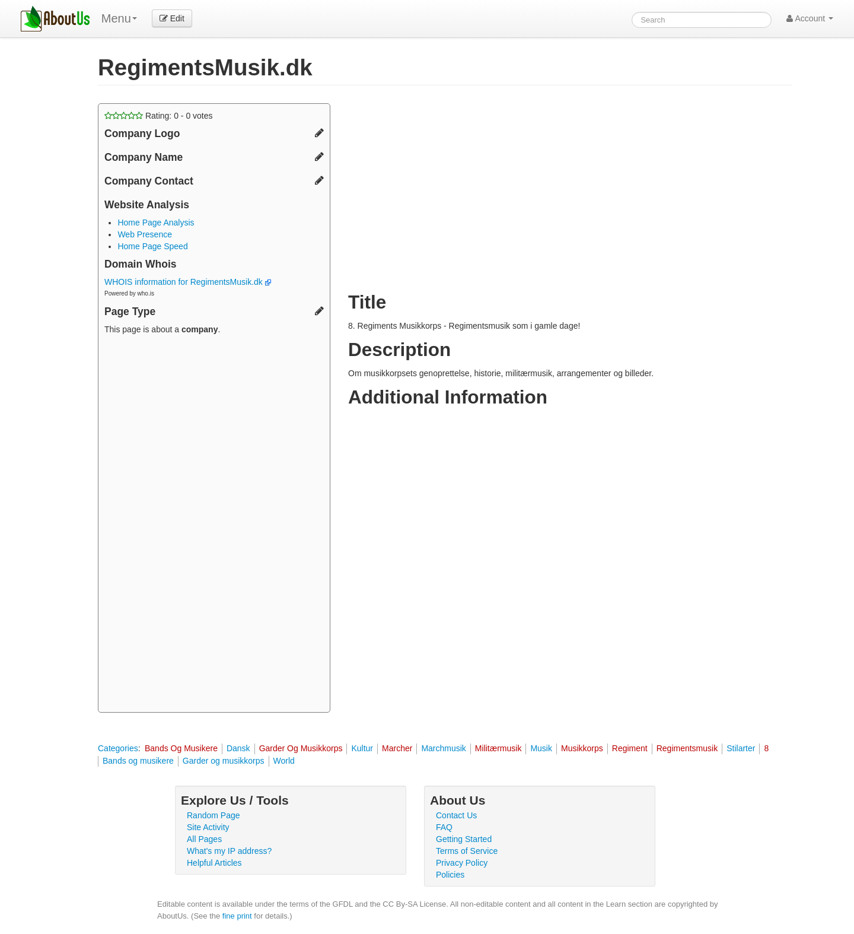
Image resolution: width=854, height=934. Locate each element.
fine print (237, 915)
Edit (172, 18)
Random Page (213, 815)
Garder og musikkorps (224, 760)
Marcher (397, 748)
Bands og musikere (138, 760)
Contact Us (456, 815)
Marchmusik (443, 748)
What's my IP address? (229, 851)
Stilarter (740, 748)
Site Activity (208, 827)
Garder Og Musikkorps (301, 748)
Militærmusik (498, 748)
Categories (118, 748)
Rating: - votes (158, 115)
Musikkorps (582, 748)
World (284, 760)
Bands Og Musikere (181, 748)
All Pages (204, 839)
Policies (450, 874)
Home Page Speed (152, 246)
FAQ (444, 827)
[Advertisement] (214, 525)
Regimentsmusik (687, 748)
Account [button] (809, 18)
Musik (541, 748)
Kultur (362, 748)
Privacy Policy (461, 863)
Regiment (630, 748)
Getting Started (464, 839)
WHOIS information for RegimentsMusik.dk (187, 282)
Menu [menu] (119, 18)
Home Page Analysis (155, 222)
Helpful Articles (214, 863)
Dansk (238, 748)
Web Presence (144, 234)
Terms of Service (467, 851)
